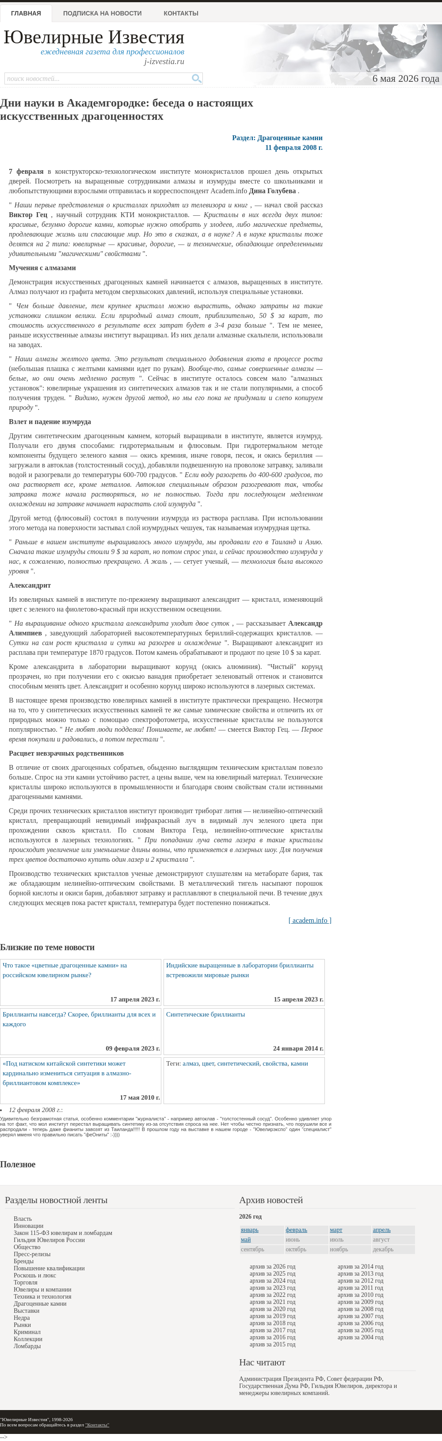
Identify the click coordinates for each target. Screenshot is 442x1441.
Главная (26, 13)
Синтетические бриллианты (205, 1014)
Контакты (181, 13)
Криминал (27, 1332)
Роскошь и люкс (35, 1275)
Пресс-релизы (32, 1254)
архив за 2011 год (360, 1287)
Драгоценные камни (40, 1303)
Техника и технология (42, 1296)
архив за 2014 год (361, 1266)
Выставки (26, 1310)
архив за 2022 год (273, 1295)
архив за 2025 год (273, 1273)
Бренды (24, 1261)
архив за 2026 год (273, 1266)
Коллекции (28, 1339)
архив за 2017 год (273, 1330)
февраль (297, 1230)
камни (299, 1063)
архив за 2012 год (361, 1280)
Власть (23, 1218)
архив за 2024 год (273, 1280)
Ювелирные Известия (94, 37)
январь (250, 1230)
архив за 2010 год (361, 1295)
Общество (27, 1247)
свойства (275, 1063)
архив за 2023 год (273, 1287)
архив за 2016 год (273, 1337)
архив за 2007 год (361, 1316)
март (336, 1230)
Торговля (26, 1282)
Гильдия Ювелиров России (49, 1240)
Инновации (28, 1226)
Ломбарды (27, 1346)
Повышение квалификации (49, 1268)
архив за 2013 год (361, 1273)
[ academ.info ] (310, 920)
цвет (208, 1063)
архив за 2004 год (361, 1337)
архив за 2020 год (273, 1309)
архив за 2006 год (361, 1323)
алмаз (190, 1063)
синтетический (238, 1063)
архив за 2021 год (273, 1302)
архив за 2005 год (361, 1330)
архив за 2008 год (361, 1309)
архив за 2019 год (273, 1316)
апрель (382, 1230)
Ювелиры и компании (42, 1289)
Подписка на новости (102, 13)
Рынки (22, 1325)
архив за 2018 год (273, 1323)
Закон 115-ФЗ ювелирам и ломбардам (63, 1233)
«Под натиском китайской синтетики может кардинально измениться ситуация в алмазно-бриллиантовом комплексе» (67, 1073)
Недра (22, 1318)
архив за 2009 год (361, 1302)
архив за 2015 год (273, 1344)
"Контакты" (97, 1424)
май (246, 1239)
